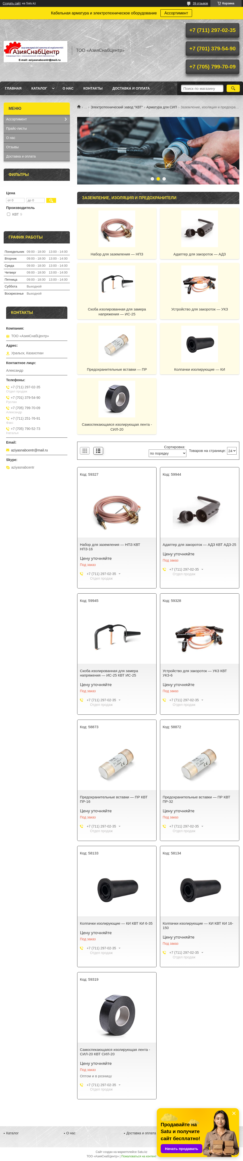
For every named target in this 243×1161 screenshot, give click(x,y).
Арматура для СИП (161, 107)
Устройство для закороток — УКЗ (199, 309)
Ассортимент (176, 13)
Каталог (39, 88)
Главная (13, 88)
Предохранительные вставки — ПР (117, 369)
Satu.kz (142, 1152)
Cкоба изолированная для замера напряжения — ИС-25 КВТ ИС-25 (109, 673)
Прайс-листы (16, 128)
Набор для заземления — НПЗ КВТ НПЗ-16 (110, 546)
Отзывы (12, 147)
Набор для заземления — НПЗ (117, 254)
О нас (67, 88)
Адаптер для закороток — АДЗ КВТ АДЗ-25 (199, 544)
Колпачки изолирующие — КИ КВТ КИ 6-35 (116, 923)
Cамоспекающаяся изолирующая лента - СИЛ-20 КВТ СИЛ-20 (115, 1051)
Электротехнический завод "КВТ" (117, 107)
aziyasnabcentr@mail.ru (29, 450)
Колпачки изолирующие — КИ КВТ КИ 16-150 (198, 925)
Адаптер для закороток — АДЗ (199, 254)
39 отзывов (200, 3)
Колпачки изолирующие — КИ (199, 369)
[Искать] (233, 88)
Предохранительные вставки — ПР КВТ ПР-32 (196, 799)
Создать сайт (12, 3)
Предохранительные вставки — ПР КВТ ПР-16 (113, 799)
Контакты (92, 88)
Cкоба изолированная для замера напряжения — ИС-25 (117, 311)
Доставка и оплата (131, 88)
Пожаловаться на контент (138, 1156)
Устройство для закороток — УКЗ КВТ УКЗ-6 (195, 673)
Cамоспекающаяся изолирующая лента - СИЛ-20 (117, 426)
